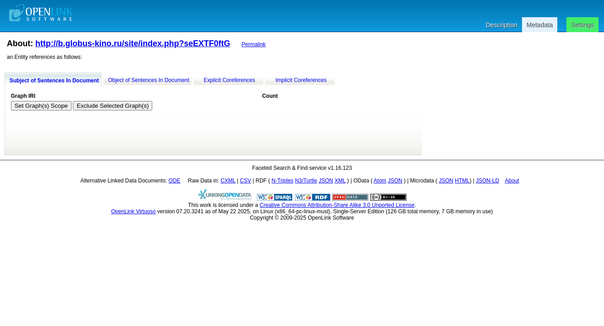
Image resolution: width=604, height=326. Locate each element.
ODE (174, 180)
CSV (245, 180)
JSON (326, 180)
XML (340, 180)
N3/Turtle (306, 180)
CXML (228, 180)
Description (501, 25)
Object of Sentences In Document (148, 80)
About (512, 180)
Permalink (254, 44)
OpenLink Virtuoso (133, 211)
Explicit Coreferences (229, 80)
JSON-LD (487, 180)
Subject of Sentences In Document (54, 80)
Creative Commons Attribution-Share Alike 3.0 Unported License (337, 205)
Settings (582, 25)
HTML (462, 180)
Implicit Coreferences (301, 80)
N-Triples (282, 180)
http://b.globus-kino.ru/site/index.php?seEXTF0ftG (132, 43)
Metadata (540, 25)
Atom (380, 180)
